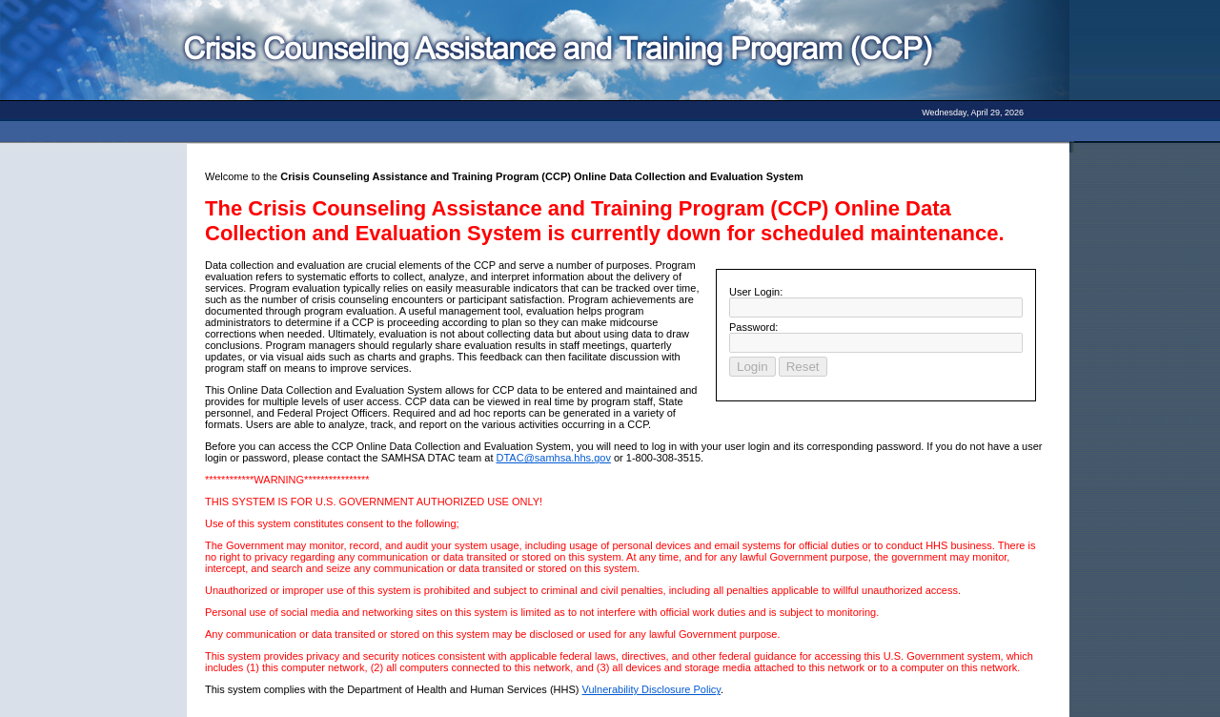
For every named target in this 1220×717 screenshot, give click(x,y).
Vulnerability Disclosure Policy (652, 689)
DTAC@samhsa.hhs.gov (554, 457)
